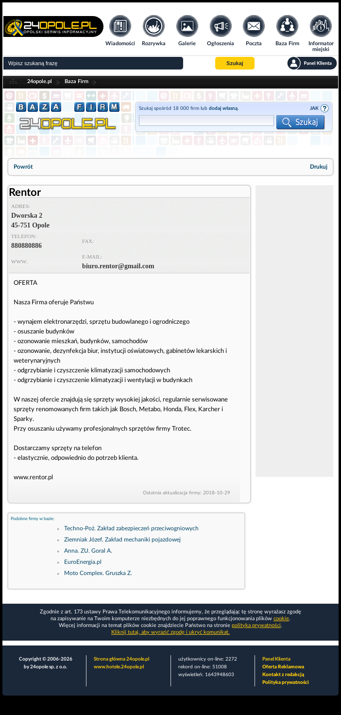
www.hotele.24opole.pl (119, 666)
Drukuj (318, 167)
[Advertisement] (294, 331)
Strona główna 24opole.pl (121, 659)
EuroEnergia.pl (83, 562)
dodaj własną (223, 108)
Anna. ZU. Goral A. (88, 551)
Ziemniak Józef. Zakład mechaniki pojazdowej (122, 539)
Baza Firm (76, 81)
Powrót (23, 167)
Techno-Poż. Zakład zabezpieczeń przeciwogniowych (131, 528)
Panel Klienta (276, 659)
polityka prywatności (256, 625)
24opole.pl (39, 81)
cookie (281, 618)
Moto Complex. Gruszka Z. (98, 573)
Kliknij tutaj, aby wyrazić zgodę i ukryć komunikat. (170, 632)
